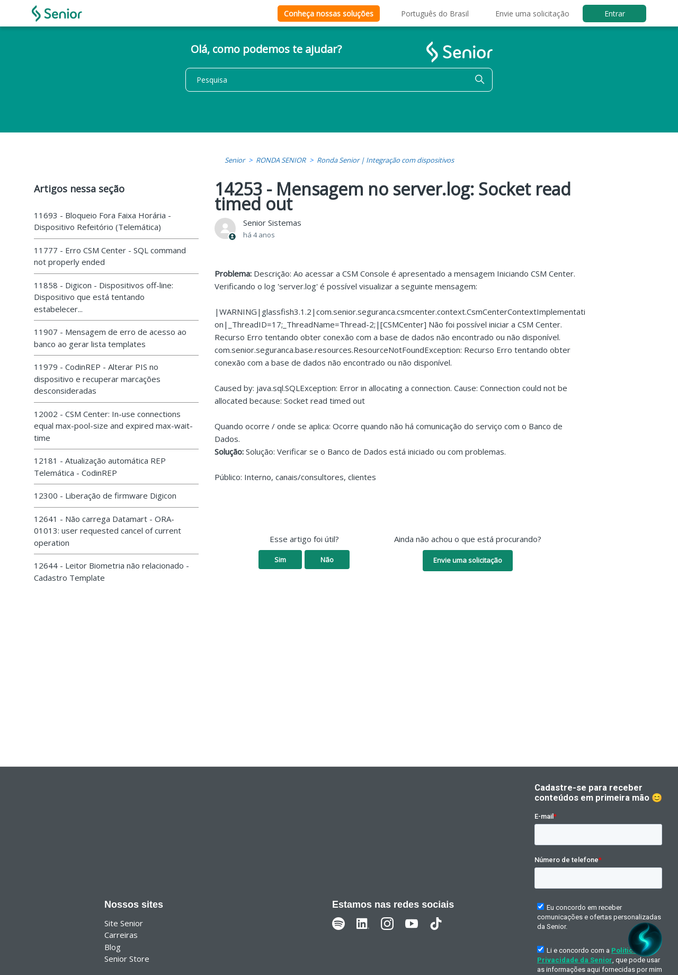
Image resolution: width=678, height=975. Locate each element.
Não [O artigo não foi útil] (327, 559)
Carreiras (121, 934)
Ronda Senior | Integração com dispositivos (385, 160)
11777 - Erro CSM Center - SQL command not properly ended (110, 256)
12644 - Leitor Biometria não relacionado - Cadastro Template (111, 571)
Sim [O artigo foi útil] (280, 559)
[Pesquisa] (339, 80)
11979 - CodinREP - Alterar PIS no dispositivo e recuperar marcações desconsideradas (97, 378)
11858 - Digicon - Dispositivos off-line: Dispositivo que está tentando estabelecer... (103, 297)
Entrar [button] (614, 13)
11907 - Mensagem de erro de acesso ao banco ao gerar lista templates (110, 337)
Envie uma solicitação (532, 13)
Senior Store (126, 958)
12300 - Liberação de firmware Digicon (105, 495)
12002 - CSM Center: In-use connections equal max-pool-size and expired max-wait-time (113, 426)
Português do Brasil (435, 13)
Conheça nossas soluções (328, 13)
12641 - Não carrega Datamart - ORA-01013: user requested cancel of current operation (107, 530)
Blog (112, 947)
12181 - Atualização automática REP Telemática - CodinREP (100, 466)
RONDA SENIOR (281, 160)
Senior (235, 160)
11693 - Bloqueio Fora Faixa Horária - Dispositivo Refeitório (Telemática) (102, 221)
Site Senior (123, 923)
